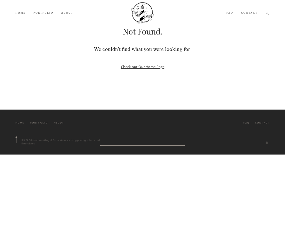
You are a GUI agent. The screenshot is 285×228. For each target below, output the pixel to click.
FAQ (229, 12)
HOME (21, 12)
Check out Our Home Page (142, 66)
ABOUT (67, 12)
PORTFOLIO (44, 12)
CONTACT (249, 12)
